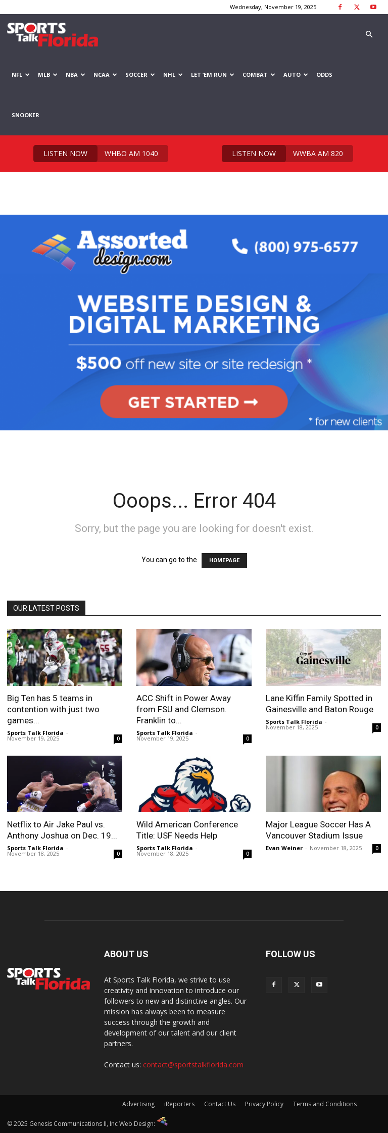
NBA (75, 74)
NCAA (105, 74)
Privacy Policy (264, 1104)
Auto (295, 74)
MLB (48, 74)
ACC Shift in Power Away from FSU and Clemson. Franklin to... (183, 709)
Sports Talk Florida (35, 732)
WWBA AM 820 (282, 153)
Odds (324, 74)
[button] (369, 34)
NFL (21, 74)
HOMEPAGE (224, 560)
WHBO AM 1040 (95, 153)
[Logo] (52, 34)
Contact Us (219, 1104)
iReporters (179, 1104)
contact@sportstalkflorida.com (193, 1064)
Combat (259, 74)
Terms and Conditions (325, 1104)
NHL (173, 74)
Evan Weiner (284, 848)
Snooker (25, 115)
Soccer (140, 74)
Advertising (138, 1104)
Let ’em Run (212, 74)
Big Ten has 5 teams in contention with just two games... (53, 709)
